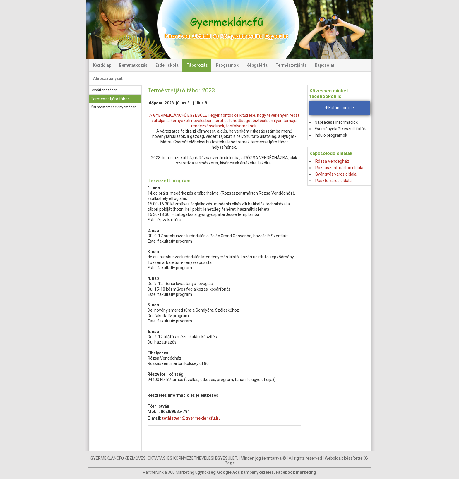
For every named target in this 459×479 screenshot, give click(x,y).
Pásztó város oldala (333, 180)
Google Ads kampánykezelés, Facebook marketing (266, 472)
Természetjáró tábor (110, 99)
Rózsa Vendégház (332, 161)
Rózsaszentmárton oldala (339, 167)
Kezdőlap (102, 65)
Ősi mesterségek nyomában (113, 107)
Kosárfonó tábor (104, 90)
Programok (227, 65)
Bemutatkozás (133, 65)
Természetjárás (291, 65)
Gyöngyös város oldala (336, 174)
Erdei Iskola (167, 65)
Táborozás (197, 65)
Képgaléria (257, 65)
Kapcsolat (324, 65)
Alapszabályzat (108, 78)
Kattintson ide (339, 107)
